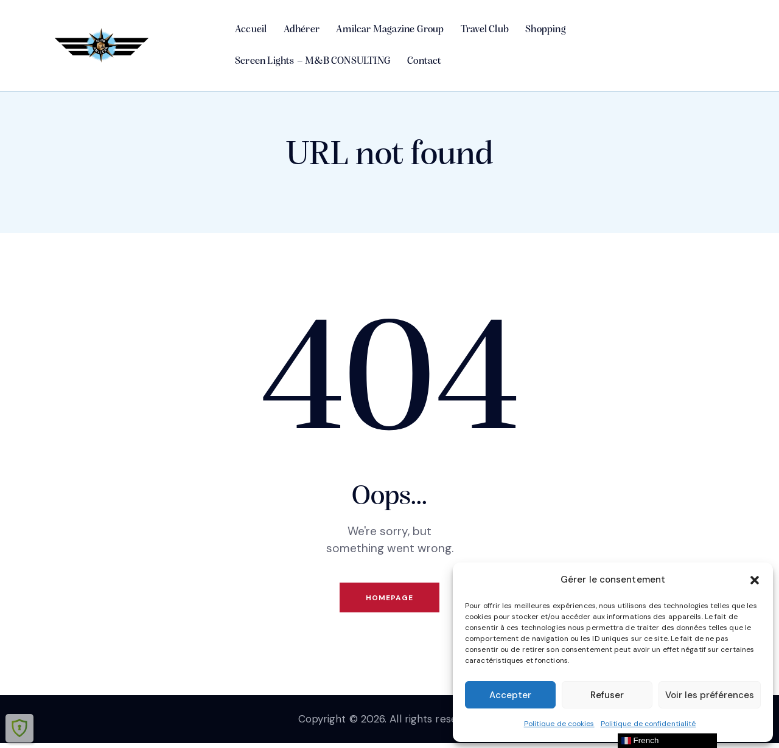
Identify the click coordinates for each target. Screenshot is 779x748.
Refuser (607, 695)
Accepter (510, 695)
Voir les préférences (709, 695)
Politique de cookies (559, 724)
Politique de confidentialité (648, 724)
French (640, 741)
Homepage (389, 599)
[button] (755, 580)
